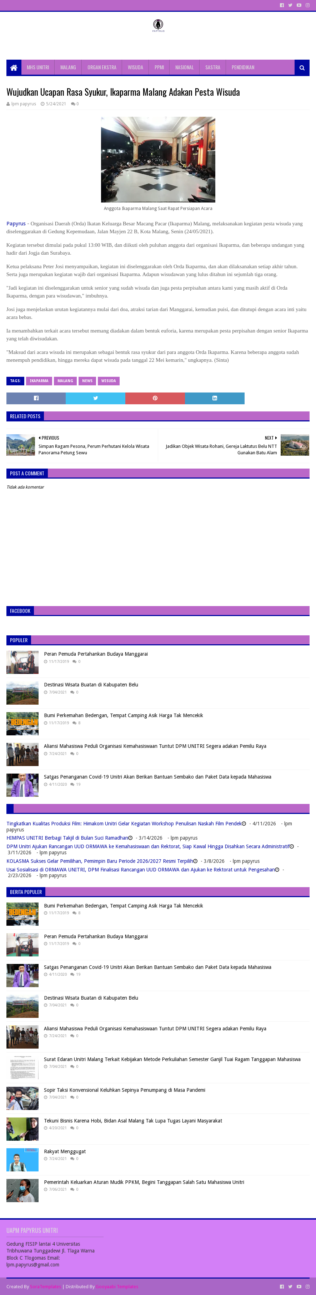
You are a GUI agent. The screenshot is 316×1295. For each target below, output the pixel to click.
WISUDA (135, 67)
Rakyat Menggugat (65, 1151)
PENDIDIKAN (243, 67)
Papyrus (16, 223)
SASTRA (212, 67)
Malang (65, 381)
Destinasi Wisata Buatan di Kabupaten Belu (91, 685)
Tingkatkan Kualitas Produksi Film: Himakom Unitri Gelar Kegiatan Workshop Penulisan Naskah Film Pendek (124, 823)
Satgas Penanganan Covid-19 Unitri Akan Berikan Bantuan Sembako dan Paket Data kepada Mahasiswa (157, 777)
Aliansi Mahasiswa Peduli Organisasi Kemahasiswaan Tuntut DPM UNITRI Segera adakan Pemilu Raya (155, 746)
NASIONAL (184, 67)
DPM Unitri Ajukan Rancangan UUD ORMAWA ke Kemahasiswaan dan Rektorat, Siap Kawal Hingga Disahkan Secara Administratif (148, 846)
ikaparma (39, 381)
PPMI (159, 67)
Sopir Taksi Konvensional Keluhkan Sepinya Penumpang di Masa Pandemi (124, 1090)
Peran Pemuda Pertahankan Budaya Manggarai (96, 654)
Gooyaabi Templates (117, 1286)
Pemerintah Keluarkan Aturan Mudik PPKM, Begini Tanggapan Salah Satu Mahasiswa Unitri (144, 1182)
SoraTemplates (45, 1286)
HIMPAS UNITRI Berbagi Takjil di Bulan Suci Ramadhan (67, 838)
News (87, 381)
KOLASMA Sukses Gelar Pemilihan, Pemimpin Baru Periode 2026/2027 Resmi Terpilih (99, 861)
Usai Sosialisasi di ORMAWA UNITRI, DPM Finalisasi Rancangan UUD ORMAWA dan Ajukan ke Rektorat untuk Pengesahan (140, 869)
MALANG (68, 67)
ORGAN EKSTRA (101, 67)
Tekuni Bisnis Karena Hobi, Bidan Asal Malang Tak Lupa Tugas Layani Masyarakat (133, 1121)
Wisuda (108, 381)
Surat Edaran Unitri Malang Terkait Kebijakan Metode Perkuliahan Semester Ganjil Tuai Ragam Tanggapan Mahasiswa (172, 1059)
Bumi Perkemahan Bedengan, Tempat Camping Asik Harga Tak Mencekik (123, 715)
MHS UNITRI (38, 67)
